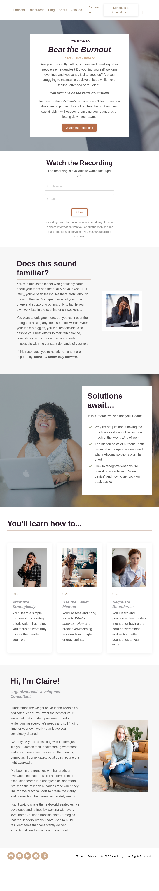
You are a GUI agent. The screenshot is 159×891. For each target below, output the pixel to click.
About (62, 10)
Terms (79, 882)
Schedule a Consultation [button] (120, 10)
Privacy (92, 882)
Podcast (19, 10)
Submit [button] (79, 215)
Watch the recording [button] (79, 129)
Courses (94, 10)
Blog (51, 10)
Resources (36, 10)
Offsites (76, 10)
